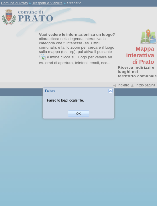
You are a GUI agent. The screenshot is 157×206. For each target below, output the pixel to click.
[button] (78, 113)
